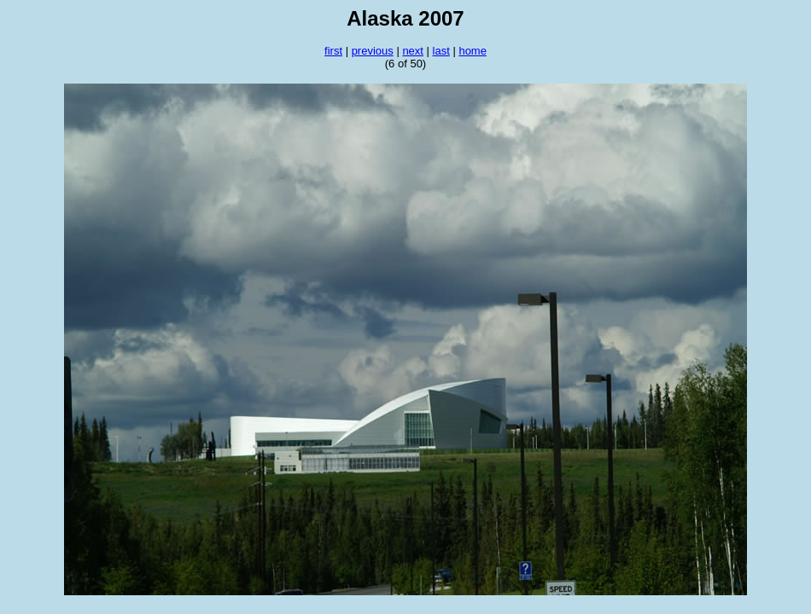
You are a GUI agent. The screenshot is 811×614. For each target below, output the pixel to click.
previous (373, 50)
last (441, 50)
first (333, 50)
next (412, 50)
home (472, 50)
